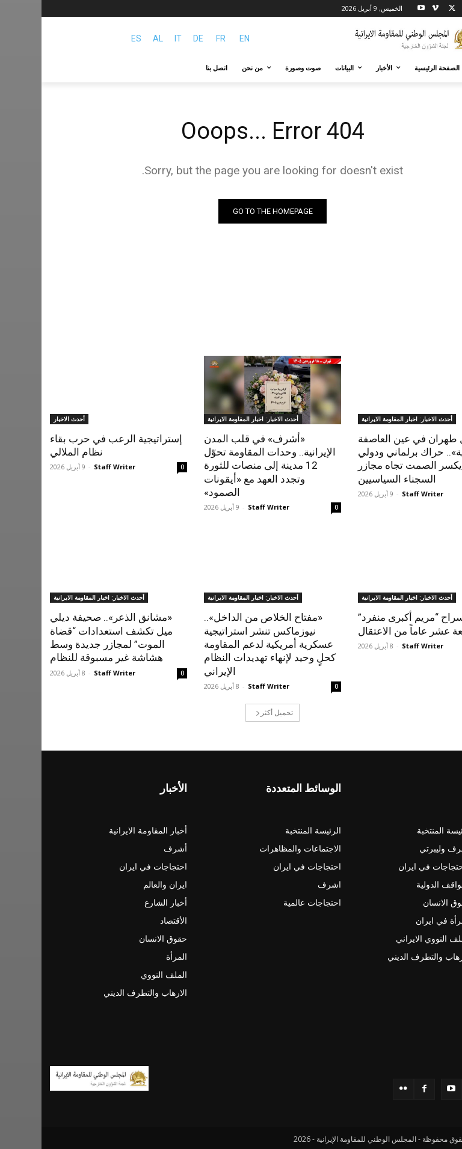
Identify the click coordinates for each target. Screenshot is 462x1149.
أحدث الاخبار (27, 419)
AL (116, 38)
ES (95, 38)
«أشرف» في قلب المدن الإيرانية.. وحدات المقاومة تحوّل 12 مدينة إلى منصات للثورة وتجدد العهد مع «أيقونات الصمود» (228, 465)
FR (179, 38)
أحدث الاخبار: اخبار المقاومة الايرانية (365, 419)
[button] (439, 68)
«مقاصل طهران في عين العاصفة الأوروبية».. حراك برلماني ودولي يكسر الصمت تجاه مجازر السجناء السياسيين (384, 458)
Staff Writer (381, 493)
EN (203, 38)
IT (136, 38)
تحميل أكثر (232, 711)
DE (157, 38)
